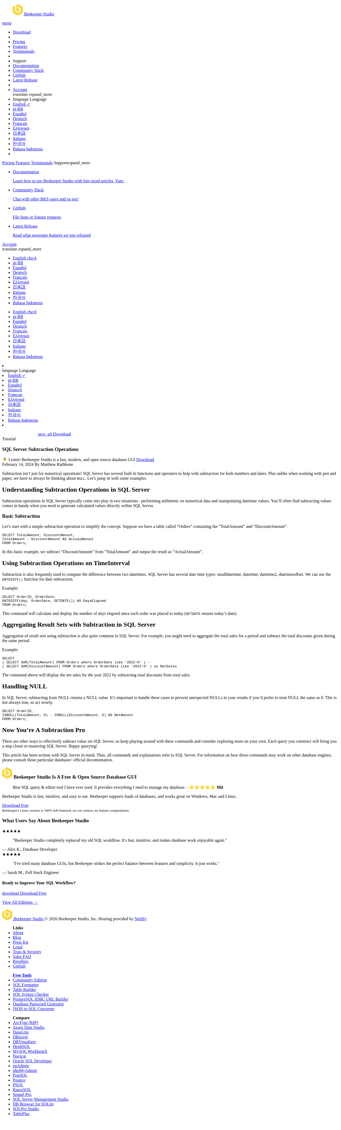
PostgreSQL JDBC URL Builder (40, 1008)
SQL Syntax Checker (31, 1004)
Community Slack (28, 70)
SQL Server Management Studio (40, 1109)
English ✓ (21, 104)
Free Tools (22, 985)
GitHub (19, 75)
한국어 (19, 143)
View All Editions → (20, 912)
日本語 (19, 133)
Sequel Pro (22, 1104)
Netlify (141, 928)
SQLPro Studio (26, 1118)
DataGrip (21, 1041)
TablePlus (21, 1123)
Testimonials (24, 51)
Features (20, 46)
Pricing (19, 41)
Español (20, 114)
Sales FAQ (22, 966)
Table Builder (24, 999)
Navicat (19, 1065)
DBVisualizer (24, 1051)
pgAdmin (21, 1075)
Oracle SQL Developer (32, 1070)
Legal (17, 956)
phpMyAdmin (25, 1080)
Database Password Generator (38, 1013)
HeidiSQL (21, 1056)
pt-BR (18, 109)
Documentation (26, 65)
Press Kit (20, 952)
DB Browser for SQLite (33, 1113)
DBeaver (20, 1046)
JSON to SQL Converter (33, 1018)
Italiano (19, 138)
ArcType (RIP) (25, 1032)
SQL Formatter (26, 994)
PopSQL (20, 1085)
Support (19, 61)
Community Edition (30, 989)
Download (22, 32)
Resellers (21, 971)
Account (20, 89)
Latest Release (25, 80)
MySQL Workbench (30, 1061)
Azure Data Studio (28, 1037)
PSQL (18, 1094)
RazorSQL (22, 1099)
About (18, 942)
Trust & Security (27, 961)
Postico (19, 1089)
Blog (17, 947)
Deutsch (20, 118)
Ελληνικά (21, 128)
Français (20, 123)
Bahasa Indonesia (28, 149)
